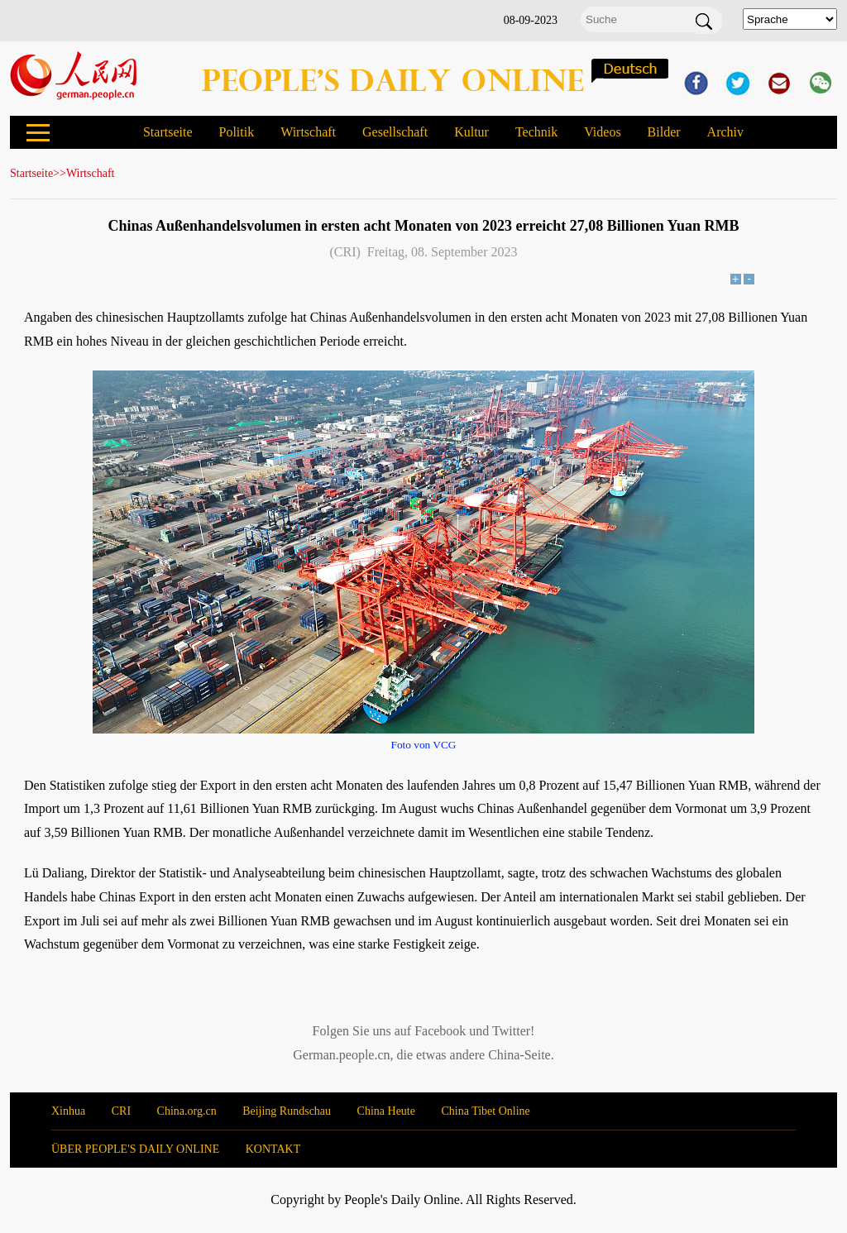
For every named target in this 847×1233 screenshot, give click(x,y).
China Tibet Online (485, 1111)
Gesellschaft (395, 132)
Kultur (471, 132)
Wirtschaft (308, 132)
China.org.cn (187, 1111)
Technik (536, 132)
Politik (236, 132)
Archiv (725, 132)
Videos (602, 132)
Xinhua (68, 1111)
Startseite (168, 132)
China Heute (386, 1111)
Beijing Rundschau (286, 1111)
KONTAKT (273, 1149)
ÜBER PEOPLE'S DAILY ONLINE (135, 1149)
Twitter (511, 1031)
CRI (121, 1111)
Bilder (664, 132)
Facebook (440, 1031)
